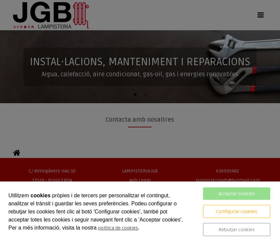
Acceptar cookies (236, 194)
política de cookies (118, 228)
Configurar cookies (236, 211)
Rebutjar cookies (236, 230)
